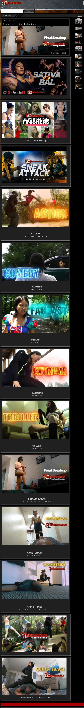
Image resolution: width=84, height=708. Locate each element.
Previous (55, 53)
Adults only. (37, 395)
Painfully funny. (37, 289)
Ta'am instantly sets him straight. (33, 610)
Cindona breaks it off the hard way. (19, 24)
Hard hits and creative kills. (35, 236)
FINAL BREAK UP (11, 21)
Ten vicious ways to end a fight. (36, 141)
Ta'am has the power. (33, 556)
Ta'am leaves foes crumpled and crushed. (35, 697)
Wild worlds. (35, 342)
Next (63, 53)
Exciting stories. (35, 449)
